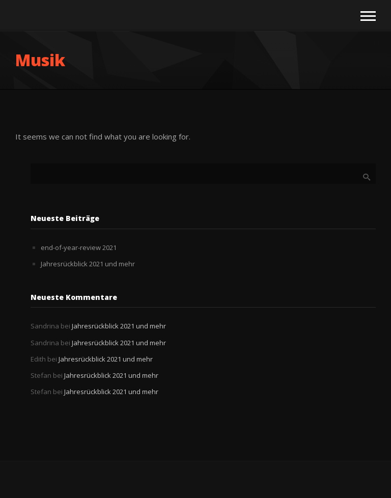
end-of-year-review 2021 (79, 247)
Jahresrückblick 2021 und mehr (88, 263)
